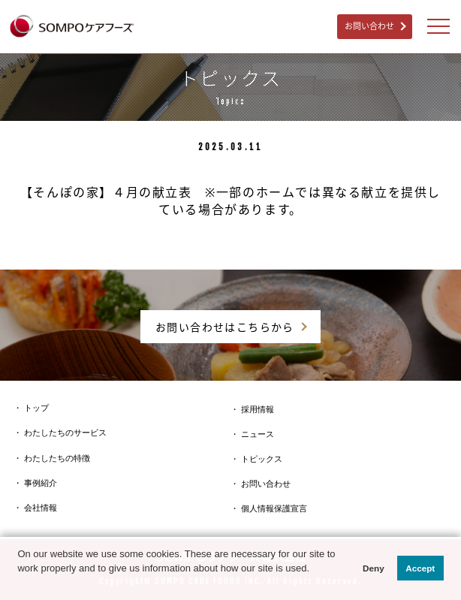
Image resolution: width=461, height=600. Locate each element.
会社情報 (40, 507)
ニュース (257, 434)
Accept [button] (420, 568)
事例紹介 (40, 482)
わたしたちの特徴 (57, 458)
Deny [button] (373, 568)
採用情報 (257, 409)
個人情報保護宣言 (274, 508)
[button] (19, 584)
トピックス (261, 458)
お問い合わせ (369, 26)
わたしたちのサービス (65, 432)
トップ (36, 407)
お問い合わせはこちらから (224, 326)
